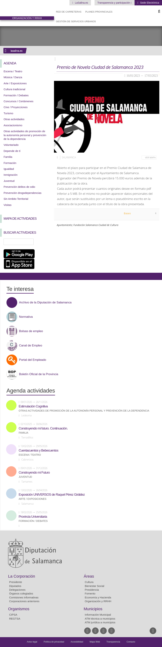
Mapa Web (95, 642)
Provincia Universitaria (33, 516)
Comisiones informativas (23, 597)
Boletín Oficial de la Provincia (38, 374)
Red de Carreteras (68, 11)
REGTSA (14, 618)
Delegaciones (17, 589)
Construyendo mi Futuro (34, 472)
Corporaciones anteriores (24, 601)
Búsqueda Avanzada (46, 242)
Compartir (4, 276)
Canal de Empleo (30, 345)
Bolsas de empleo (31, 331)
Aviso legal (32, 642)
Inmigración (11, 174)
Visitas (7, 204)
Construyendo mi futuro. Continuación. (43, 428)
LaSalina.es (81, 2)
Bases (127, 213)
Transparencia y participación (114, 2)
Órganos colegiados (21, 593)
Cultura (89, 582)
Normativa (26, 316)
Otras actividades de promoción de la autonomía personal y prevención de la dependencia (25, 135)
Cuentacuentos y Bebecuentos (38, 450)
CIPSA (13, 614)
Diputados (15, 585)
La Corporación (21, 576)
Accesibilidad (77, 642)
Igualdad (9, 168)
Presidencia (92, 589)
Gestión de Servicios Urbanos (76, 21)
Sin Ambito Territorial (16, 198)
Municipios (93, 609)
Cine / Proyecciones (15, 107)
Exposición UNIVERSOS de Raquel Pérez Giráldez (52, 494)
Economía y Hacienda (98, 597)
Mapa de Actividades (20, 218)
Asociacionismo (13, 125)
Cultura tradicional (14, 89)
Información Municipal (98, 614)
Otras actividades (14, 119)
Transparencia (113, 642)
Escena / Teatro (13, 71)
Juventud (9, 180)
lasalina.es (16, 50)
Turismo (8, 113)
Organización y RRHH (98, 601)
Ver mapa (150, 157)
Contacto (131, 642)
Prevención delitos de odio (19, 186)
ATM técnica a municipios (100, 618)
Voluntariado (11, 144)
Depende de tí (12, 150)
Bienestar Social (94, 585)
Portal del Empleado (32, 360)
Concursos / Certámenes (18, 101)
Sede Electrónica (149, 2)
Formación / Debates (16, 95)
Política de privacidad (54, 642)
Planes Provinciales (98, 11)
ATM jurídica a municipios (100, 622)
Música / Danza (13, 77)
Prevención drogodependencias (22, 192)
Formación (10, 162)
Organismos (18, 609)
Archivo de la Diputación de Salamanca (45, 302)
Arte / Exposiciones (15, 83)
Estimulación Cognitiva (33, 406)
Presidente (15, 582)
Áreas (89, 576)
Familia (8, 156)
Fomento (90, 593)
